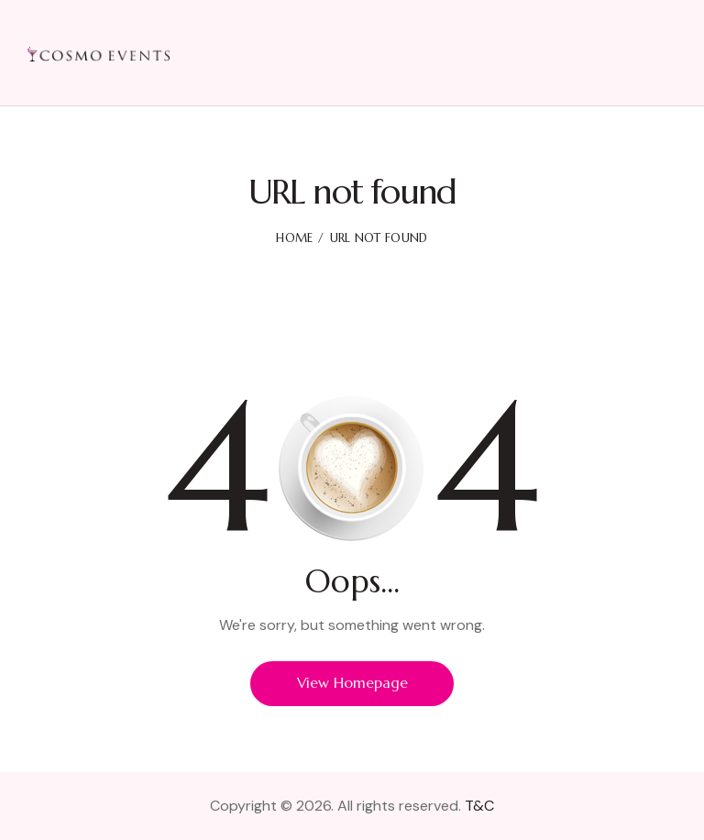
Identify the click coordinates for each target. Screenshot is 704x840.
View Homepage (352, 683)
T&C (479, 805)
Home (294, 238)
